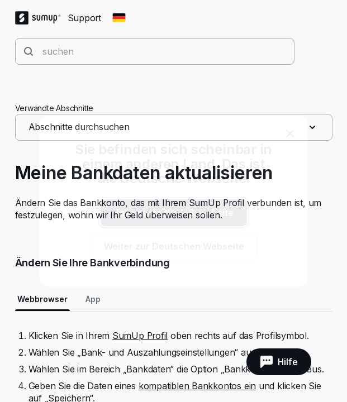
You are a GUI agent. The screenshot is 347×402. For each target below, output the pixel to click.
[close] (290, 133)
